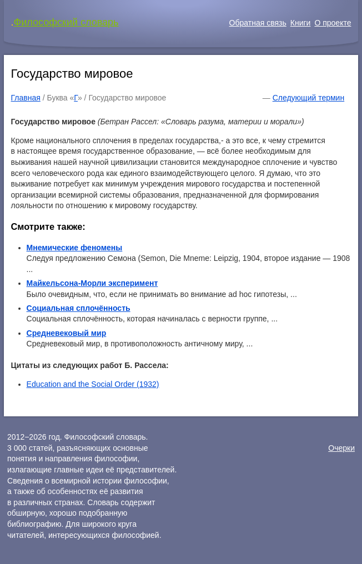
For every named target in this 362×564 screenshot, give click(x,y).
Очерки (341, 448)
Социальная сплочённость (78, 308)
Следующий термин (308, 97)
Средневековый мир (67, 333)
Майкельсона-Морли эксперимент (92, 283)
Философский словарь (66, 22)
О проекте (332, 22)
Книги (300, 22)
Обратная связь (257, 22)
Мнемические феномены (75, 247)
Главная (26, 97)
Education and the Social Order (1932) (93, 384)
